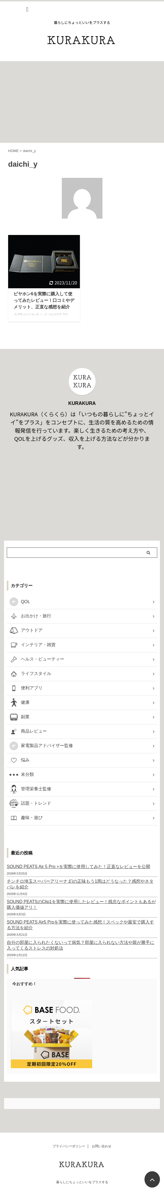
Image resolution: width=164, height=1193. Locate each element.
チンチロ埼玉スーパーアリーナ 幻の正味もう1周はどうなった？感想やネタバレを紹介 (80, 884)
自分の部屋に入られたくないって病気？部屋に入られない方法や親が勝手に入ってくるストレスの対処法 (80, 945)
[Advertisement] (82, 102)
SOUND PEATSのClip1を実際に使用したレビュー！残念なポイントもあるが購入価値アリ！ (81, 904)
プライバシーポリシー (69, 1146)
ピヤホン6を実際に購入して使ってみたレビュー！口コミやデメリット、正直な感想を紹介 (44, 300)
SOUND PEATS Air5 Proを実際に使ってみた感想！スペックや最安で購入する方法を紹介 (80, 925)
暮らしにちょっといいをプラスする (82, 1182)
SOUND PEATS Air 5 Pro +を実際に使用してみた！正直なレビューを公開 (78, 866)
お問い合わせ (101, 1146)
